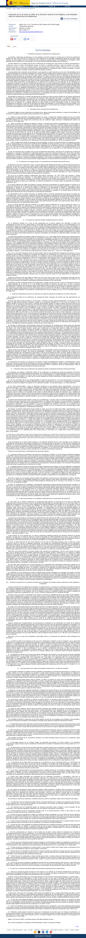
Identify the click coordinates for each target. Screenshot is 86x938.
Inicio (14, 8)
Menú (67, 6)
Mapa (25, 929)
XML (28, 39)
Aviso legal (30, 929)
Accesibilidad (36, 929)
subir (77, 926)
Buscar (18, 8)
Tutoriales (67, 929)
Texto (8, 46)
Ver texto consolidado (70, 18)
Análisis (14, 46)
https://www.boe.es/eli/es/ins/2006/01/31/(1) (31, 32)
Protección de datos (45, 929)
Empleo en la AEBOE (74, 929)
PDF (15, 39)
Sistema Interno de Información (56, 929)
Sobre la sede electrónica (17, 929)
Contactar (9, 929)
